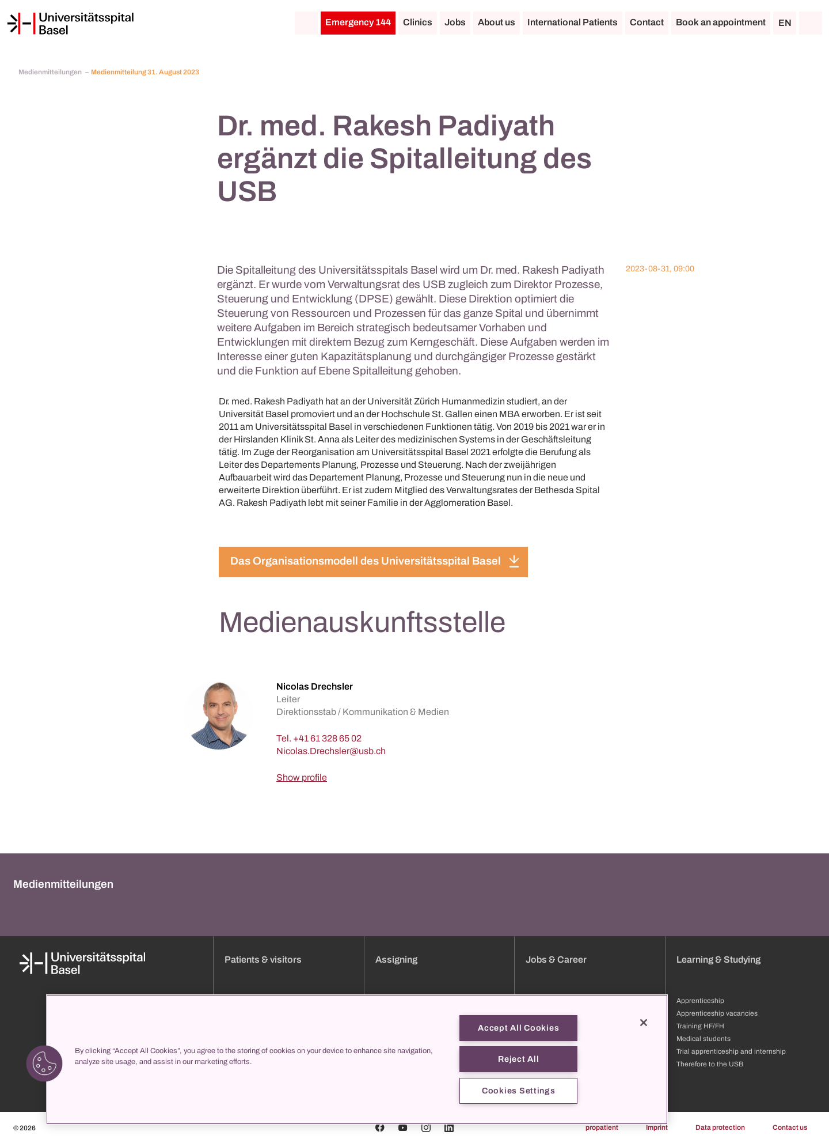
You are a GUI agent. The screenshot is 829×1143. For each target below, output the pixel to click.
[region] (357, 1059)
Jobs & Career (556, 959)
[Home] (70, 24)
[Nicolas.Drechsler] (331, 751)
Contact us (790, 1127)
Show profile (301, 777)
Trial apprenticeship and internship (731, 1051)
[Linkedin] (449, 1127)
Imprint (657, 1127)
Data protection (720, 1127)
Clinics (417, 22)
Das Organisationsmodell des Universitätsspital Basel (365, 561)
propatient (601, 1127)
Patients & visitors (263, 959)
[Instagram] (426, 1127)
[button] (44, 1063)
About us (496, 22)
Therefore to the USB (709, 1064)
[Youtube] (403, 1127)
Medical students (703, 1039)
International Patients (572, 22)
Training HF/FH (700, 1026)
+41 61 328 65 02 (327, 738)
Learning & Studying (718, 959)
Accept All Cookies (518, 1027)
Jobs (455, 22)
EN (785, 23)
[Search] (810, 23)
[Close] (643, 1022)
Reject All (518, 1058)
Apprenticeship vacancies (717, 1013)
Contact (647, 22)
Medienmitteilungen (50, 72)
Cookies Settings (519, 1090)
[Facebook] (380, 1127)
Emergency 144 (358, 22)
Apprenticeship (700, 1001)
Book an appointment (721, 22)
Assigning (396, 959)
